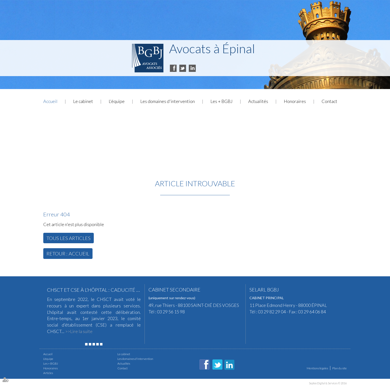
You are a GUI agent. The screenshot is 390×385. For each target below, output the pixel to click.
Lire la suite (81, 331)
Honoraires (295, 101)
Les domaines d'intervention (167, 101)
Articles (48, 373)
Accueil (50, 101)
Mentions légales (317, 368)
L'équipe (117, 101)
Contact (329, 101)
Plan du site (339, 368)
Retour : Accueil (68, 253)
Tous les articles (69, 238)
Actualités (258, 101)
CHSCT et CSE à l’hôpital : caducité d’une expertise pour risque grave (136, 290)
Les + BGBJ (221, 101)
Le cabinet (83, 101)
